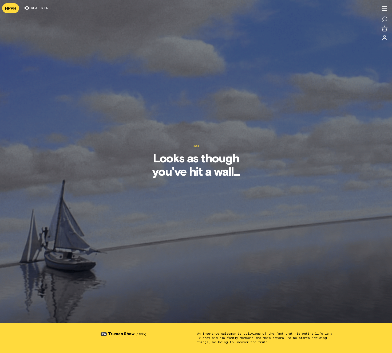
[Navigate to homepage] (10, 8)
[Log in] (384, 38)
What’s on (36, 8)
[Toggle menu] (384, 8)
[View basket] (384, 29)
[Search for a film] (384, 19)
